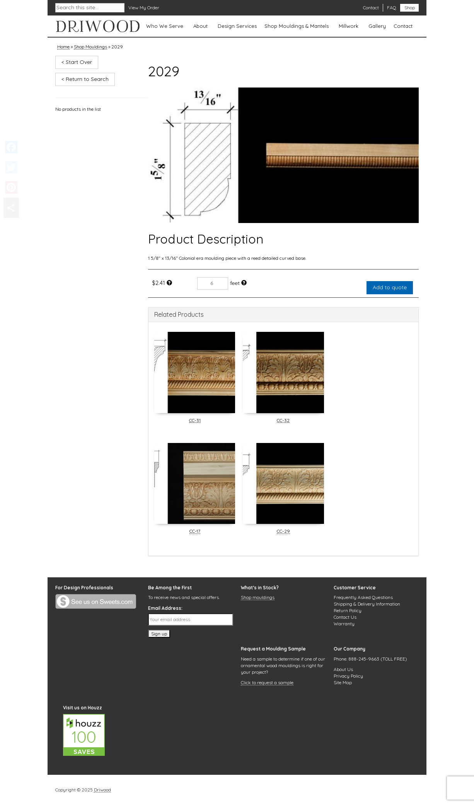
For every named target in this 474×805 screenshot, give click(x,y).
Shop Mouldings (90, 47)
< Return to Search (85, 79)
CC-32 (283, 421)
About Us (343, 669)
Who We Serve (164, 26)
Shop (409, 7)
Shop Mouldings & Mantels (296, 26)
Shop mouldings (258, 598)
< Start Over (76, 61)
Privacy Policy (348, 676)
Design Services (237, 26)
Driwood (102, 790)
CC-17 (194, 531)
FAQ (391, 7)
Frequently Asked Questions (363, 597)
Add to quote (390, 287)
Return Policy (347, 610)
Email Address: (165, 608)
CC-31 (195, 421)
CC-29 (283, 531)
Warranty (344, 623)
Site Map (343, 682)
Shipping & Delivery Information (367, 604)
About (200, 26)
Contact (371, 7)
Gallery (377, 26)
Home (63, 47)
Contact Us (345, 617)
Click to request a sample (267, 683)
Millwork (348, 26)
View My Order (143, 7)
